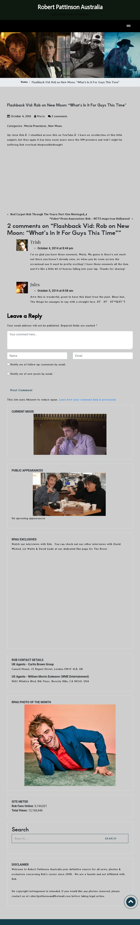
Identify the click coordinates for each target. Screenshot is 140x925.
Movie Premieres (35, 126)
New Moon (55, 126)
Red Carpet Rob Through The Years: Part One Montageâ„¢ (48, 214)
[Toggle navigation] (129, 26)
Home (24, 81)
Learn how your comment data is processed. (87, 399)
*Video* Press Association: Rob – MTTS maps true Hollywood (89, 218)
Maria (39, 116)
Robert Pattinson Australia (70, 7)
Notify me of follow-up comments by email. (38, 364)
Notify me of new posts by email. (31, 373)
